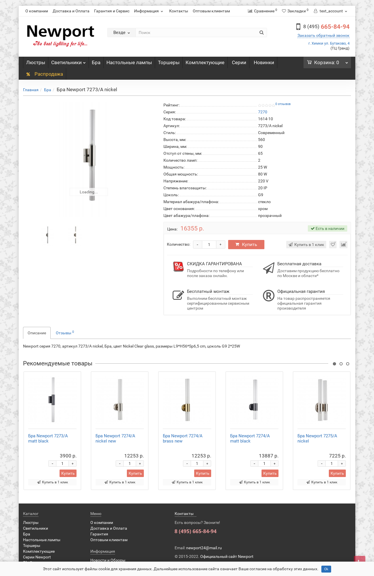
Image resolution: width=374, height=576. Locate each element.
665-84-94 (326, 26)
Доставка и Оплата (71, 11)
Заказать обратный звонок (323, 35)
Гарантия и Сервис (111, 11)
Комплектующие (205, 62)
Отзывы (65, 332)
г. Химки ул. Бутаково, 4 (329, 43)
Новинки (264, 62)
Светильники (68, 61)
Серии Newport (37, 557)
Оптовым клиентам (211, 11)
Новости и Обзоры (107, 560)
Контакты (178, 11)
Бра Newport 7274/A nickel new (115, 438)
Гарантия (99, 534)
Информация (149, 11)
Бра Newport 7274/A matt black (250, 438)
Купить (246, 244)
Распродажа (44, 74)
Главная (31, 89)
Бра (96, 62)
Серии (239, 62)
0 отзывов (283, 104)
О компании (36, 11)
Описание (37, 333)
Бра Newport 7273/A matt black (48, 438)
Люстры (35, 62)
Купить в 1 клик (52, 482)
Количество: (178, 244)
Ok (326, 569)
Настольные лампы (129, 62)
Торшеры (169, 62)
